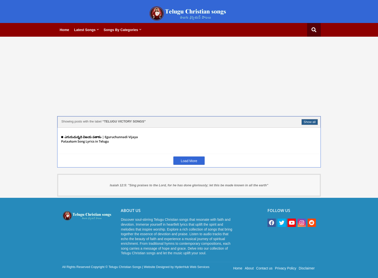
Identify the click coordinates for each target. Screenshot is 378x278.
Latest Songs (85, 30)
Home (64, 30)
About (249, 268)
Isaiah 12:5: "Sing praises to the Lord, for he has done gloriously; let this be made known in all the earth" (189, 185)
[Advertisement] (189, 74)
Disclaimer (307, 268)
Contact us (264, 268)
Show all (310, 122)
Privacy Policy (285, 268)
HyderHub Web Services (192, 267)
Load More (189, 161)
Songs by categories (121, 30)
